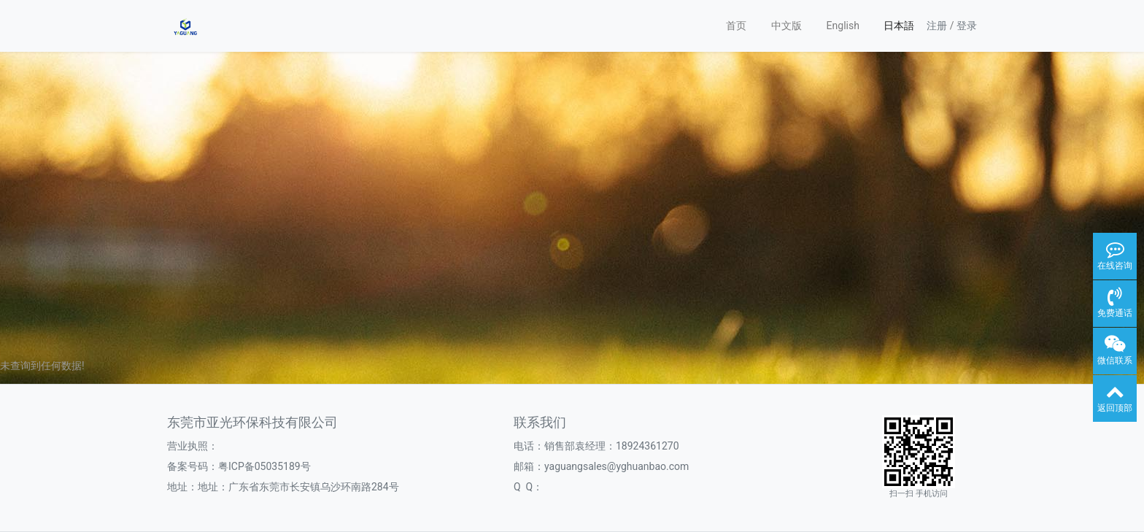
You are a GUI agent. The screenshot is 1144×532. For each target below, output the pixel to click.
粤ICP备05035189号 (264, 466)
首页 (736, 25)
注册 (937, 25)
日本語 (899, 25)
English (843, 25)
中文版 (786, 25)
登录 (966, 25)
